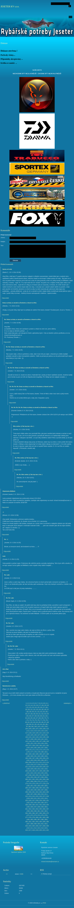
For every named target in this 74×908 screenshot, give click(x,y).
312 (26, 796)
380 (37, 817)
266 (47, 779)
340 (33, 805)
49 (34, 714)
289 (37, 788)
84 (37, 722)
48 (31, 714)
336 (42, 802)
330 (44, 800)
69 (42, 718)
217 (35, 764)
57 (33, 716)
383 (47, 817)
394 (40, 821)
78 (44, 720)
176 (28, 752)
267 (28, 781)
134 (40, 737)
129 (46, 735)
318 (47, 796)
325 (26, 800)
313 (30, 796)
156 (26, 745)
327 (33, 800)
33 (37, 709)
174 (44, 750)
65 (31, 718)
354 (37, 809)
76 (38, 720)
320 (32, 798)
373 (35, 815)
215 (28, 764)
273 (26, 783)
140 (39, 739)
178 (35, 752)
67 (37, 718)
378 (30, 817)
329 (40, 800)
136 (47, 737)
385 (32, 819)
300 (30, 792)
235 (30, 771)
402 (46, 824)
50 (37, 714)
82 (31, 722)
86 (42, 722)
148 (44, 741)
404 (30, 826)
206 (42, 760)
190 (32, 756)
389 (46, 819)
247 (26, 775)
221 (26, 767)
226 (44, 767)
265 (44, 779)
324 (46, 798)
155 (46, 743)
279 (47, 783)
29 (26, 709)
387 (39, 819)
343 (44, 805)
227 (47, 767)
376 (46, 815)
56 (30, 716)
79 (46, 720)
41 (35, 712)
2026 (21, 874)
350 (46, 807)
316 (40, 796)
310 (42, 794)
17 (39, 705)
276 (37, 783)
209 (30, 762)
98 (29, 726)
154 (42, 743)
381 (40, 817)
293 (28, 790)
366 (33, 813)
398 (32, 824)
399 (35, 824)
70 (45, 718)
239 (44, 771)
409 (47, 826)
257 (39, 777)
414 (42, 828)
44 (44, 712)
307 (32, 794)
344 (47, 805)
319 (28, 798)
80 (26, 722)
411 (32, 828)
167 (42, 748)
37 (48, 709)
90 (30, 724)
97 (27, 726)
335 (39, 802)
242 (32, 773)
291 (44, 788)
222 (30, 767)
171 (33, 750)
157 (30, 745)
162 (47, 745)
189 (28, 756)
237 (37, 771)
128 (42, 735)
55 (27, 716)
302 (37, 792)
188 (47, 754)
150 (28, 743)
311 (46, 794)
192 (39, 756)
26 (41, 707)
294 (32, 790)
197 (33, 758)
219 (42, 764)
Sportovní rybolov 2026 (18, 852)
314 (33, 796)
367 (37, 813)
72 (27, 720)
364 (26, 813)
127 (39, 735)
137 (28, 739)
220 (46, 764)
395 (44, 821)
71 (48, 718)
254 (28, 777)
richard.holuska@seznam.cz (50, 861)
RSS (44, 903)
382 (44, 817)
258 (42, 777)
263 (37, 779)
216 (32, 764)
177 (32, 752)
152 (35, 743)
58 (35, 716)
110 (47, 728)
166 (39, 748)
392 (33, 821)
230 (35, 769)
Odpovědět (5, 298)
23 (33, 707)
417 (30, 830)
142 (46, 739)
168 (46, 748)
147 (40, 741)
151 (32, 743)
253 (47, 775)
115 (42, 731)
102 (42, 726)
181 (46, 752)
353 (33, 809)
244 (39, 773)
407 (40, 826)
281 (32, 786)
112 (32, 731)
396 (47, 821)
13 (29, 705)
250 (37, 775)
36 (45, 709)
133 (37, 737)
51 (39, 714)
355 (40, 809)
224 (37, 767)
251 (40, 775)
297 (42, 790)
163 (28, 748)
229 (32, 769)
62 (46, 716)
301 (33, 792)
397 (28, 824)
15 (34, 705)
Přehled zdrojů (47, 874)
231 (39, 769)
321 (35, 798)
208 (26, 762)
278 (44, 783)
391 (30, 821)
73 (30, 720)
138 (32, 739)
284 (42, 786)
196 (30, 758)
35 (42, 709)
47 (29, 714)
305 (47, 792)
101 (39, 726)
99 (32, 726)
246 (46, 773)
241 (28, 773)
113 (35, 731)
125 (32, 735)
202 (28, 760)
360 (35, 811)
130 (26, 737)
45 (46, 712)
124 (28, 735)
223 (33, 767)
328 (37, 800)
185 (37, 754)
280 (28, 786)
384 (28, 819)
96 (46, 724)
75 (35, 720)
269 (35, 781)
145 (33, 741)
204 (35, 760)
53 (45, 714)
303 (40, 792)
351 (26, 809)
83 (34, 722)
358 (28, 811)
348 (39, 807)
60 (41, 716)
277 (40, 783)
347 (35, 807)
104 (26, 728)
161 (44, 745)
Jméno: (3, 237)
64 (29, 718)
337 (46, 802)
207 (46, 760)
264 (40, 779)
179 (39, 752)
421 (44, 830)
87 (45, 722)
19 (45, 705)
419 (37, 830)
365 (30, 813)
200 (44, 758)
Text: (2, 245)
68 (39, 718)
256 (35, 777)
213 (44, 762)
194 (46, 756)
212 (40, 762)
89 (27, 724)
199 (40, 758)
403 (26, 826)
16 (37, 705)
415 (46, 828)
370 (47, 813)
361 (39, 811)
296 (39, 790)
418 (33, 830)
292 (47, 788)
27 (44, 707)
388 (42, 819)
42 (38, 712)
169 (26, 750)
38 (27, 712)
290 (40, 788)
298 (46, 790)
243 (35, 773)
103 (46, 726)
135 (44, 737)
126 (35, 735)
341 (37, 805)
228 (28, 769)
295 (35, 790)
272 (46, 781)
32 (34, 709)
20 (48, 705)
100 (35, 726)
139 (35, 739)
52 (42, 714)
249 (33, 775)
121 (40, 733)
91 (33, 724)
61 (44, 716)
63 (26, 718)
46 (26, 714)
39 (30, 712)
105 (30, 728)
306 (28, 794)
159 (37, 745)
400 (39, 824)
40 (33, 712)
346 (32, 807)
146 (37, 741)
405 (33, 826)
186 (40, 754)
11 (46, 703)
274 (30, 783)
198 (37, 758)
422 (47, 830)
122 (44, 733)
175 (47, 750)
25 (38, 707)
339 (30, 805)
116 (46, 731)
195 (26, 758)
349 (42, 807)
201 (47, 758)
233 (46, 769)
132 (33, 737)
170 (30, 750)
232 (42, 769)
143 (26, 741)
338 (26, 805)
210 (33, 762)
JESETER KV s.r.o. (10, 6)
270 (39, 781)
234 (26, 771)
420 (40, 830)
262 (33, 779)
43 (41, 712)
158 (33, 745)
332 (28, 802)
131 (30, 737)
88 (48, 722)
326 (30, 800)
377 (26, 817)
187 (44, 754)
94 (41, 724)
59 (38, 716)
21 (27, 707)
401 (42, 824)
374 (39, 815)
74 (33, 720)
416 (26, 830)
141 (42, 739)
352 (30, 809)
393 (37, 821)
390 (26, 821)
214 (47, 762)
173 (40, 750)
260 (26, 779)
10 (44, 703)
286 (26, 788)
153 (39, 743)
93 (38, 724)
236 (33, 771)
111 (28, 731)
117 (26, 733)
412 (35, 828)
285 (46, 786)
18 (42, 705)
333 (32, 802)
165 (35, 748)
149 (47, 741)
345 (28, 807)
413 (39, 828)
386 (35, 819)
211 (37, 762)
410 (28, 828)
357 (47, 809)
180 (42, 752)
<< (7, 874)
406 (37, 826)
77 (41, 720)
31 (31, 709)
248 (30, 775)
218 (39, 764)
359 (32, 811)
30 (29, 709)
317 (44, 796)
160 (40, 745)
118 (30, 733)
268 (32, 781)
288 (33, 788)
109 (44, 728)
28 (46, 707)
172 (37, 750)
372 (32, 815)
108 (40, 728)
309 (39, 794)
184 (33, 754)
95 (44, 724)
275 (33, 783)
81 (29, 722)
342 (40, 805)
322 (39, 798)
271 (42, 781)
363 (46, 811)
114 (39, 731)
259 (46, 777)
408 (44, 826)
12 (26, 705)
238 (40, 771)
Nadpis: (3, 241)
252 (44, 775)
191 (35, 756)
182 (26, 754)
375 (42, 815)
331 (47, 800)
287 (30, 788)
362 (42, 811)
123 (47, 733)
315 (37, 796)
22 (30, 707)
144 (30, 741)
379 (33, 817)
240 (47, 771)
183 (30, 754)
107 (37, 728)
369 (44, 813)
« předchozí (6, 703)
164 (32, 748)
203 (32, 760)
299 (26, 792)
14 (31, 705)
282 (35, 786)
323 (42, 798)
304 (44, 792)
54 (48, 714)
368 (40, 813)
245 (42, 773)
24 (35, 707)
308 (35, 794)
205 (39, 760)
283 (39, 786)
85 (39, 722)
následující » (68, 703)
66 (34, 718)
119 (33, 733)
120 (37, 733)
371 (28, 815)
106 (33, 728)
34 (39, 709)
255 (32, 777)
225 (40, 767)
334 (35, 802)
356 (44, 809)
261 (30, 779)
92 (35, 724)
